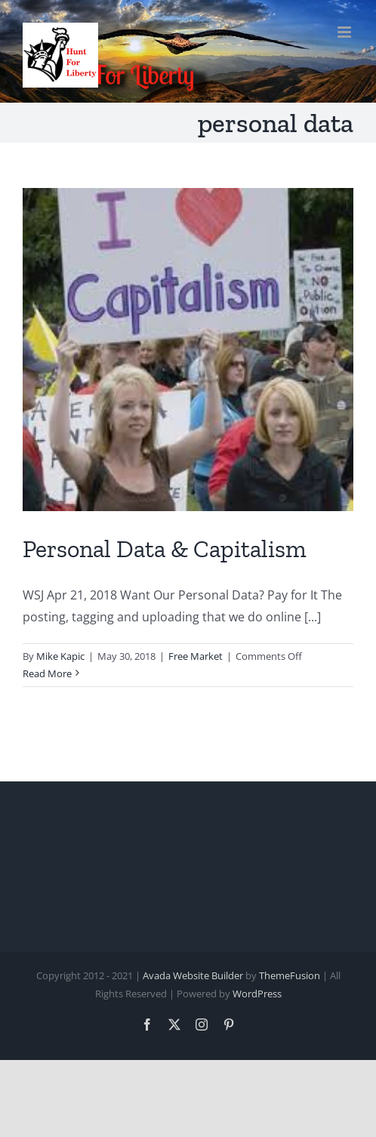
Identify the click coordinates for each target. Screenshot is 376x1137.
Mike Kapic (60, 656)
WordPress (257, 993)
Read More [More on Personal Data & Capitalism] (47, 673)
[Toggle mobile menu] (345, 32)
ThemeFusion (289, 975)
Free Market (195, 656)
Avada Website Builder (193, 975)
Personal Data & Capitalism (165, 549)
